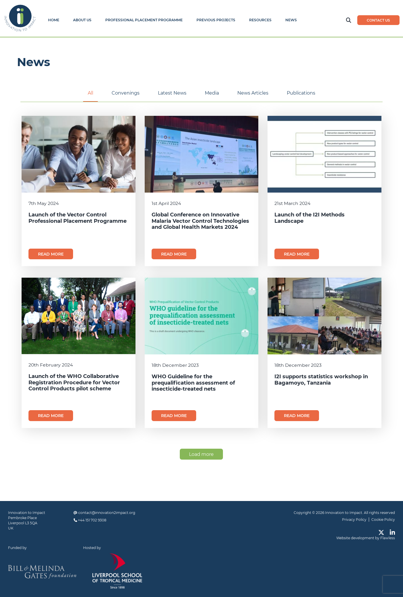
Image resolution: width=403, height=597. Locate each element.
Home (53, 20)
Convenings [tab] (126, 93)
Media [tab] (212, 93)
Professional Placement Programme (144, 20)
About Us (82, 20)
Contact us (378, 20)
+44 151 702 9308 (92, 520)
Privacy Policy (354, 519)
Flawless (387, 538)
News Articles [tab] (252, 93)
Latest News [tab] (172, 93)
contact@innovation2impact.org (106, 512)
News (291, 20)
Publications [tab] (301, 93)
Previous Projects (215, 20)
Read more (51, 254)
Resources (260, 20)
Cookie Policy (383, 519)
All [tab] (90, 93)
